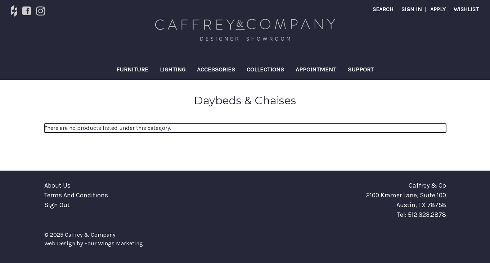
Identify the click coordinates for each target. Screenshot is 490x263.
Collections (265, 69)
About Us (57, 185)
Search (383, 9)
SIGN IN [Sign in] (411, 9)
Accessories (216, 69)
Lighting (172, 69)
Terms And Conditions (76, 195)
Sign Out (57, 205)
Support (361, 69)
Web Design (59, 243)
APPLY (438, 9)
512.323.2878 (427, 215)
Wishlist (466, 9)
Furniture (132, 69)
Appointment (316, 69)
